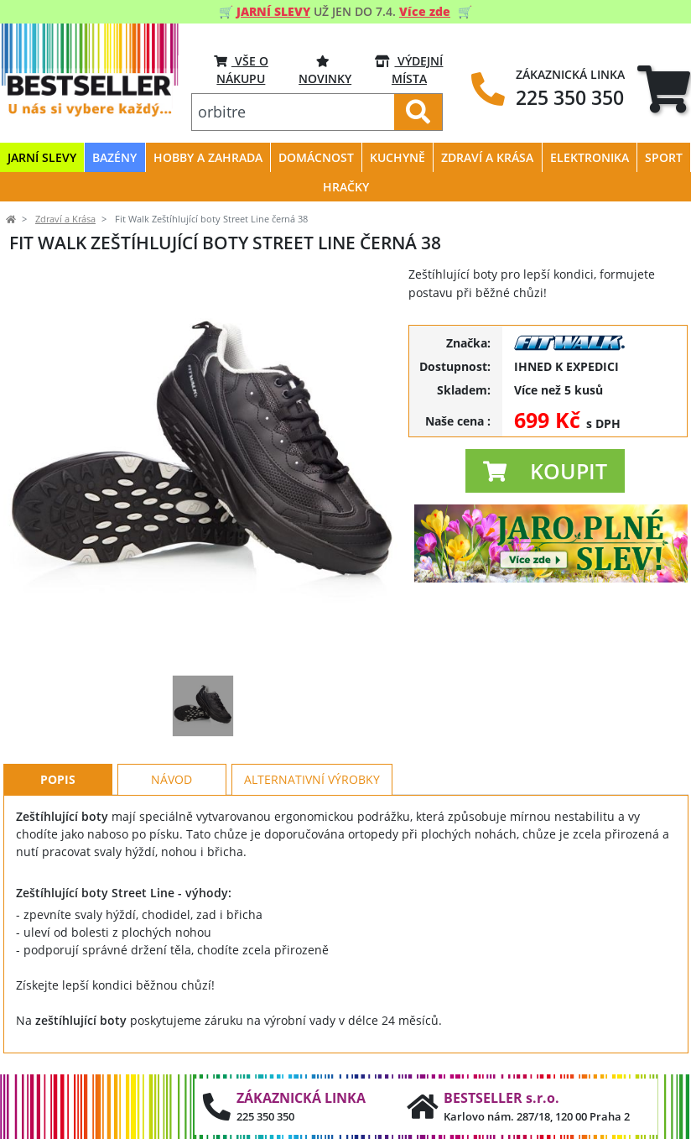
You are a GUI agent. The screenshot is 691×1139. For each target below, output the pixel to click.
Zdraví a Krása (65, 219)
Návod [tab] (171, 779)
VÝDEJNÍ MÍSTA (409, 69)
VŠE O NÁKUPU (241, 69)
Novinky (325, 69)
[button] (545, 471)
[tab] (663, 89)
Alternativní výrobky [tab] (312, 779)
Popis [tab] (57, 779)
